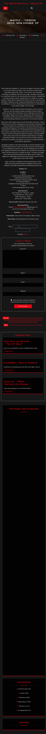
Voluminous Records (23, 230)
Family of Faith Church (19, 207)
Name (23, 273)
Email (23, 282)
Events (22, 693)
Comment (23, 249)
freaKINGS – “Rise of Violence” (21, 362)
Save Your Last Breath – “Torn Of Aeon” (16, 342)
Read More (9, 351)
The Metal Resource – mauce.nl (23, 3)
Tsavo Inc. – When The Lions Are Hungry (16, 382)
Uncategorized (22, 710)
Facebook (23, 212)
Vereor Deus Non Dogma (28, 226)
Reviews (26, 234)
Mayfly (15, 226)
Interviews (22, 697)
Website (23, 291)
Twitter (29, 212)
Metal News (22, 702)
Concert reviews (23, 689)
